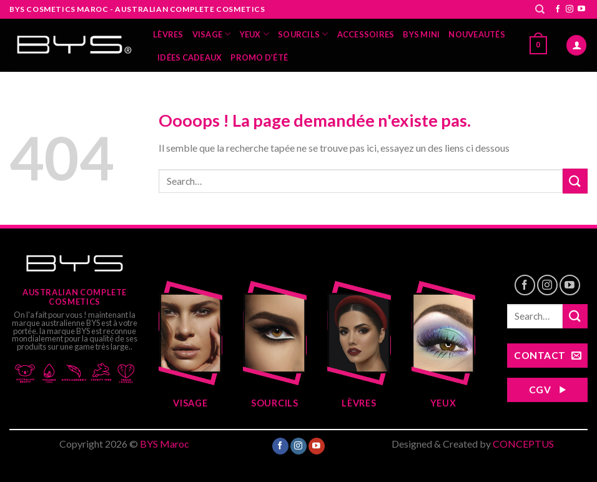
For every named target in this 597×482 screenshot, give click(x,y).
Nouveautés (476, 34)
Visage (211, 34)
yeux (254, 34)
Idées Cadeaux (189, 57)
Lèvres (168, 34)
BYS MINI (421, 34)
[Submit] (575, 181)
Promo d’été (259, 57)
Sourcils (303, 34)
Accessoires (366, 34)
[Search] (540, 9)
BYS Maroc (164, 444)
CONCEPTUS (523, 444)
